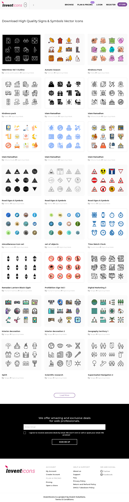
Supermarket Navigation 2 (100, 375)
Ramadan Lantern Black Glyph (16, 288)
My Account (51, 471)
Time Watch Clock (97, 244)
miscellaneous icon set (13, 244)
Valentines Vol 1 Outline (13, 70)
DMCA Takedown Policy (83, 488)
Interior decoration (11, 331)
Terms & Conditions (64, 499)
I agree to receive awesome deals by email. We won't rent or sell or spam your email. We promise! (66, 434)
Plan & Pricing (85, 3)
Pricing (49, 482)
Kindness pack (9, 113)
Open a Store (52, 485)
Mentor (7, 203)
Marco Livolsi (9, 247)
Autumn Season (52, 70)
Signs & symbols (28, 73)
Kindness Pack (95, 70)
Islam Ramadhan (52, 113)
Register (111, 5)
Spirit (4, 375)
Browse (69, 5)
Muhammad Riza (11, 291)
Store (122, 4)
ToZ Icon (50, 73)
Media (93, 73)
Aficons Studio (52, 116)
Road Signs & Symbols (12, 200)
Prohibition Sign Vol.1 (55, 288)
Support (76, 474)
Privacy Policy (79, 481)
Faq (75, 478)
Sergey (93, 291)
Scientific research (54, 375)
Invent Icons (95, 247)
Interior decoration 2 (55, 331)
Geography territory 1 (98, 331)
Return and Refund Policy (84, 484)
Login (99, 5)
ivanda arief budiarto (12, 73)
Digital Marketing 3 (97, 288)
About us (77, 471)
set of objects (51, 244)
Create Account (53, 474)
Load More (64, 395)
